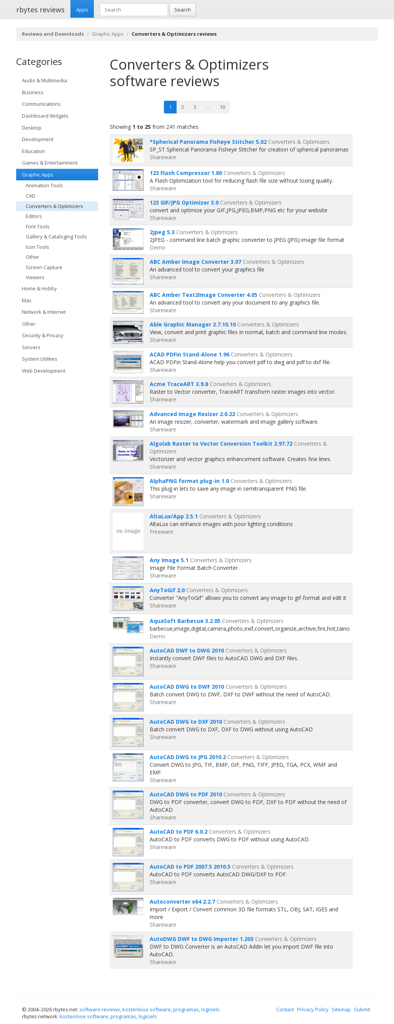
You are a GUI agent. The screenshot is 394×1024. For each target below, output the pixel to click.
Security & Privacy (42, 335)
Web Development (43, 370)
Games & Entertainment (50, 162)
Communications (41, 103)
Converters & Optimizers (54, 206)
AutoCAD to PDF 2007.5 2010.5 (190, 866)
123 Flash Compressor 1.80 (186, 172)
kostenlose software (146, 1009)
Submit (362, 1009)
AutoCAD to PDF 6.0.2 (178, 831)
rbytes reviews (40, 9)
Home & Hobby (39, 288)
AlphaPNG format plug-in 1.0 (189, 481)
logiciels (210, 1009)
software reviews (99, 1009)
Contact (285, 1009)
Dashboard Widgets (45, 115)
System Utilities (39, 358)
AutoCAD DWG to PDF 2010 (186, 794)
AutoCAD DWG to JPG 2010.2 (188, 757)
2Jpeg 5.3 (162, 232)
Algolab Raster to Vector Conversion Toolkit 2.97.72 (221, 443)
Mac (27, 300)
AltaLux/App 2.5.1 (174, 516)
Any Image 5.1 (169, 560)
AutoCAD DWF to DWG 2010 (187, 650)
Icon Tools (37, 246)
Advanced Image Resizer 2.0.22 (192, 414)
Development (37, 139)
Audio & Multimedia (44, 80)
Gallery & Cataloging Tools (56, 236)
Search (182, 9)
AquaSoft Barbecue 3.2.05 (185, 620)
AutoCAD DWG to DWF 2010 (187, 686)
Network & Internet (44, 311)
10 (222, 106)
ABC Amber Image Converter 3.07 (195, 261)
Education (33, 151)
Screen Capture (44, 267)
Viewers (35, 277)
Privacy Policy (313, 1009)
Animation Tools (44, 185)
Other (32, 256)
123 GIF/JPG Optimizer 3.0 (184, 202)
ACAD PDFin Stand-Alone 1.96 (189, 354)
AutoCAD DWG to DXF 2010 (186, 721)
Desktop (32, 127)
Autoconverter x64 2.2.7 (182, 901)
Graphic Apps (108, 33)
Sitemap (341, 1009)
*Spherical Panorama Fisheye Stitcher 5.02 (208, 141)
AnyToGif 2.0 (167, 590)
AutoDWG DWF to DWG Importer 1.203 (202, 938)
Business (32, 92)
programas (186, 1009)
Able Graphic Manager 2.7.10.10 (193, 324)
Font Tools (38, 226)
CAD (30, 195)
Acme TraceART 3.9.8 (179, 384)
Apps (82, 9)
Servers (31, 347)
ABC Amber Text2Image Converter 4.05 (203, 294)
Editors (34, 216)
